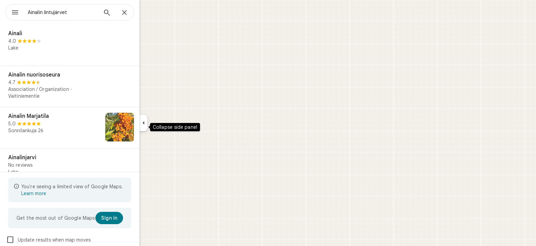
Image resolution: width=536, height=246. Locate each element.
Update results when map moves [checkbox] (73, 240)
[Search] (131, 13)
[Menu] (12, 11)
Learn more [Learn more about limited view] (58, 193)
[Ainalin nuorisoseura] (94, 86)
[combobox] (80, 12)
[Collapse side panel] (168, 123)
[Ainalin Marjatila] (94, 127)
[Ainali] (94, 45)
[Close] (149, 13)
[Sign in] (134, 218)
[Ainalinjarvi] (94, 169)
